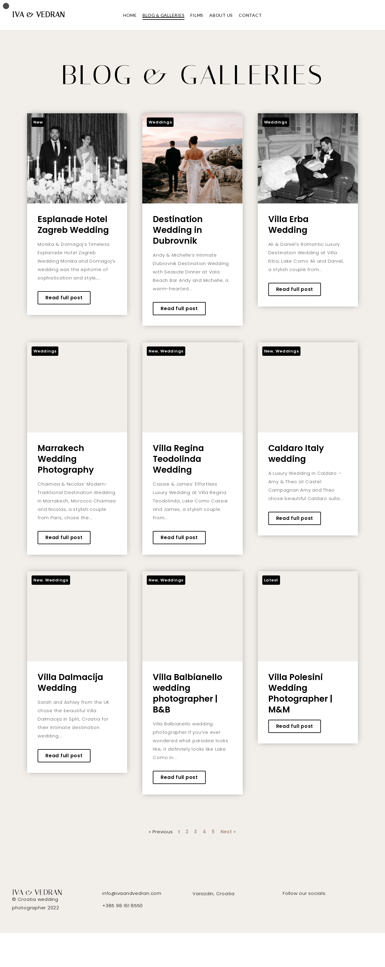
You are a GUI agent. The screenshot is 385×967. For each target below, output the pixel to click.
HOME (130, 15)
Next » (228, 831)
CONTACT (250, 15)
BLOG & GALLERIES (163, 15)
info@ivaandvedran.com (132, 893)
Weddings (160, 122)
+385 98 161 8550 (122, 905)
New (38, 122)
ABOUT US (221, 15)
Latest (271, 580)
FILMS (196, 15)
